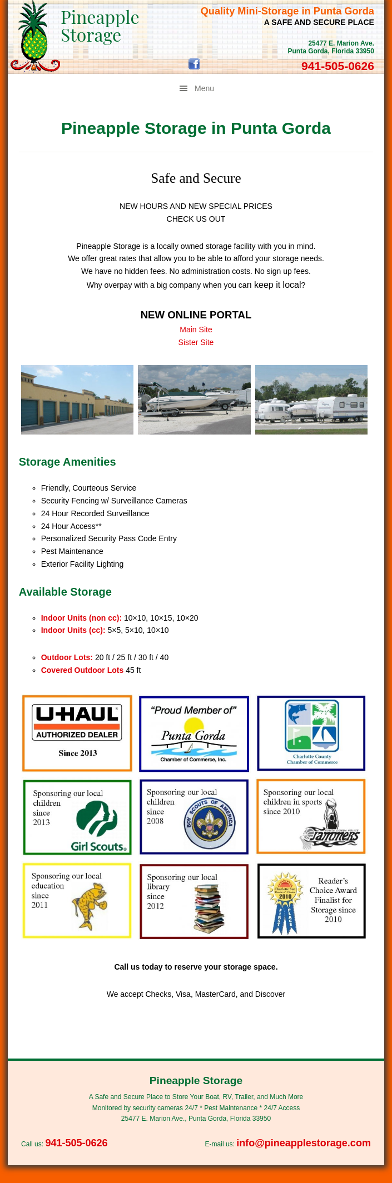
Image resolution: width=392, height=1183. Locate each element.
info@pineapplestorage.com (303, 1143)
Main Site (196, 329)
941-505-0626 (337, 65)
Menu (204, 88)
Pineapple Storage (100, 25)
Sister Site (196, 342)
